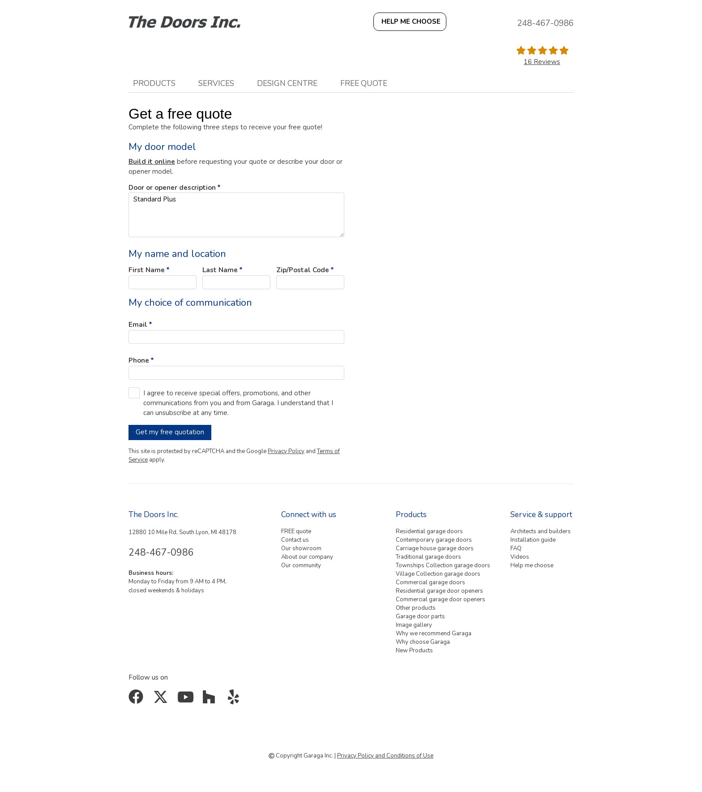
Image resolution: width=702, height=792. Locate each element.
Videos (519, 557)
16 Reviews (542, 61)
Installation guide (533, 540)
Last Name (220, 269)
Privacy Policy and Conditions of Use (385, 756)
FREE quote (363, 83)
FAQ (516, 548)
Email (137, 324)
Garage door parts (420, 616)
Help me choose (531, 565)
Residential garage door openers (439, 591)
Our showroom (301, 548)
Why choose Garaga (423, 642)
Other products (416, 608)
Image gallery (414, 625)
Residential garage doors (429, 531)
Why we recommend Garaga (433, 633)
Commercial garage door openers (440, 599)
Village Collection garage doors (438, 574)
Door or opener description (172, 187)
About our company (307, 557)
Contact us (295, 540)
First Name (146, 269)
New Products (414, 650)
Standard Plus (236, 215)
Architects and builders (540, 531)
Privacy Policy (286, 451)
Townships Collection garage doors (443, 565)
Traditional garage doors (428, 557)
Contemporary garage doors (434, 540)
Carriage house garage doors (435, 548)
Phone (138, 360)
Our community (301, 565)
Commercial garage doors (430, 582)
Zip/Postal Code (302, 269)
